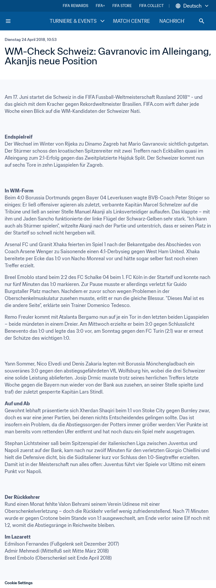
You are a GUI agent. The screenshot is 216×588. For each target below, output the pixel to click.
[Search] (201, 21)
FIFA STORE (122, 6)
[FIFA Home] (27, 21)
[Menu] (8, 21)
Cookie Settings (19, 582)
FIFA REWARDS (75, 6)
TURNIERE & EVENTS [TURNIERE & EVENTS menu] (78, 21)
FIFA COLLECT (151, 6)
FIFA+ (100, 6)
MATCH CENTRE (131, 21)
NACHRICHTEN (176, 21)
